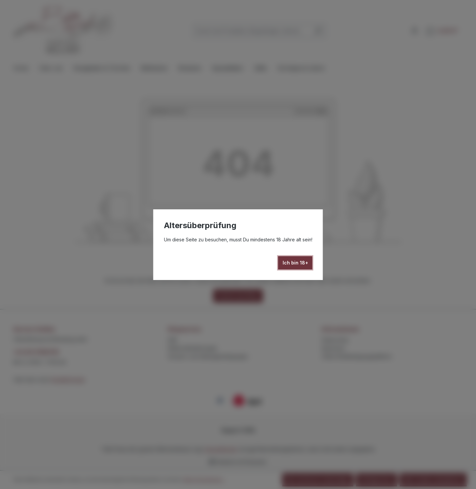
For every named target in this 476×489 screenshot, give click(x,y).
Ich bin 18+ (295, 262)
